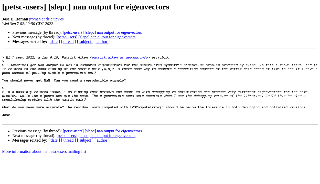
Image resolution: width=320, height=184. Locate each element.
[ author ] (102, 41)
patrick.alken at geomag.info (120, 58)
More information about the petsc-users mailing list (44, 165)
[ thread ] (68, 41)
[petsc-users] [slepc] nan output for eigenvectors (102, 32)
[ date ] (54, 41)
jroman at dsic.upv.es (46, 19)
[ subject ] (85, 41)
